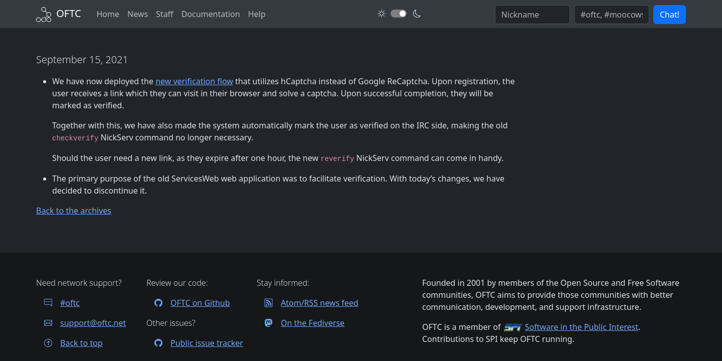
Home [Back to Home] (107, 14)
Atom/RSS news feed (307, 302)
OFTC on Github (188, 302)
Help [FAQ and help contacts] (257, 14)
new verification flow (194, 81)
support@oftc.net (81, 322)
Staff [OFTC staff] (164, 14)
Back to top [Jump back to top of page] (69, 342)
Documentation (211, 14)
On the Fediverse (300, 322)
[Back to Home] (58, 13)
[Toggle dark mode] (399, 14)
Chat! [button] (669, 14)
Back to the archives (73, 210)
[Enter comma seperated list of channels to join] (611, 14)
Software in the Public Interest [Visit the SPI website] (581, 326)
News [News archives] (137, 14)
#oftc (58, 302)
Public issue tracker (194, 342)
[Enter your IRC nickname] (532, 14)
